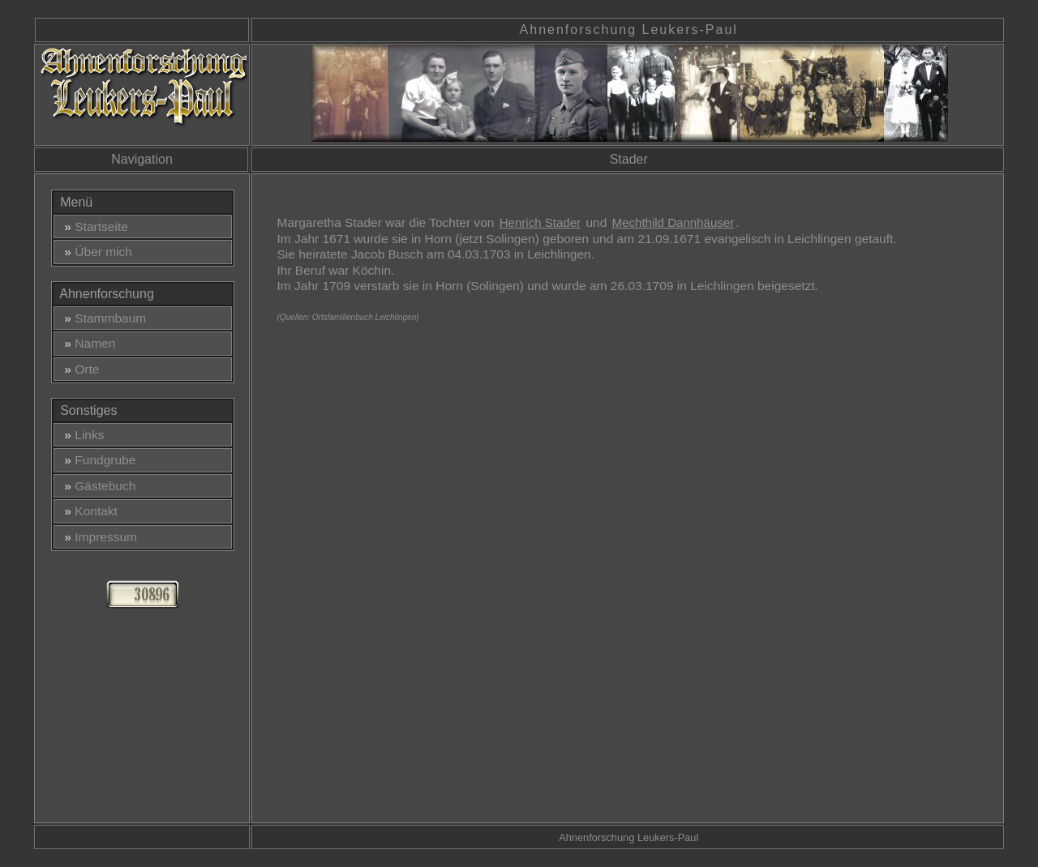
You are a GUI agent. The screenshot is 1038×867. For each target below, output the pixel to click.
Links (81, 435)
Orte (79, 369)
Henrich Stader (540, 222)
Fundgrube (97, 460)
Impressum (97, 537)
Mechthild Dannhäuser (673, 222)
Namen (87, 343)
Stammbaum (102, 318)
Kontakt (88, 511)
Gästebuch (97, 486)
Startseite (93, 226)
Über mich (95, 251)
